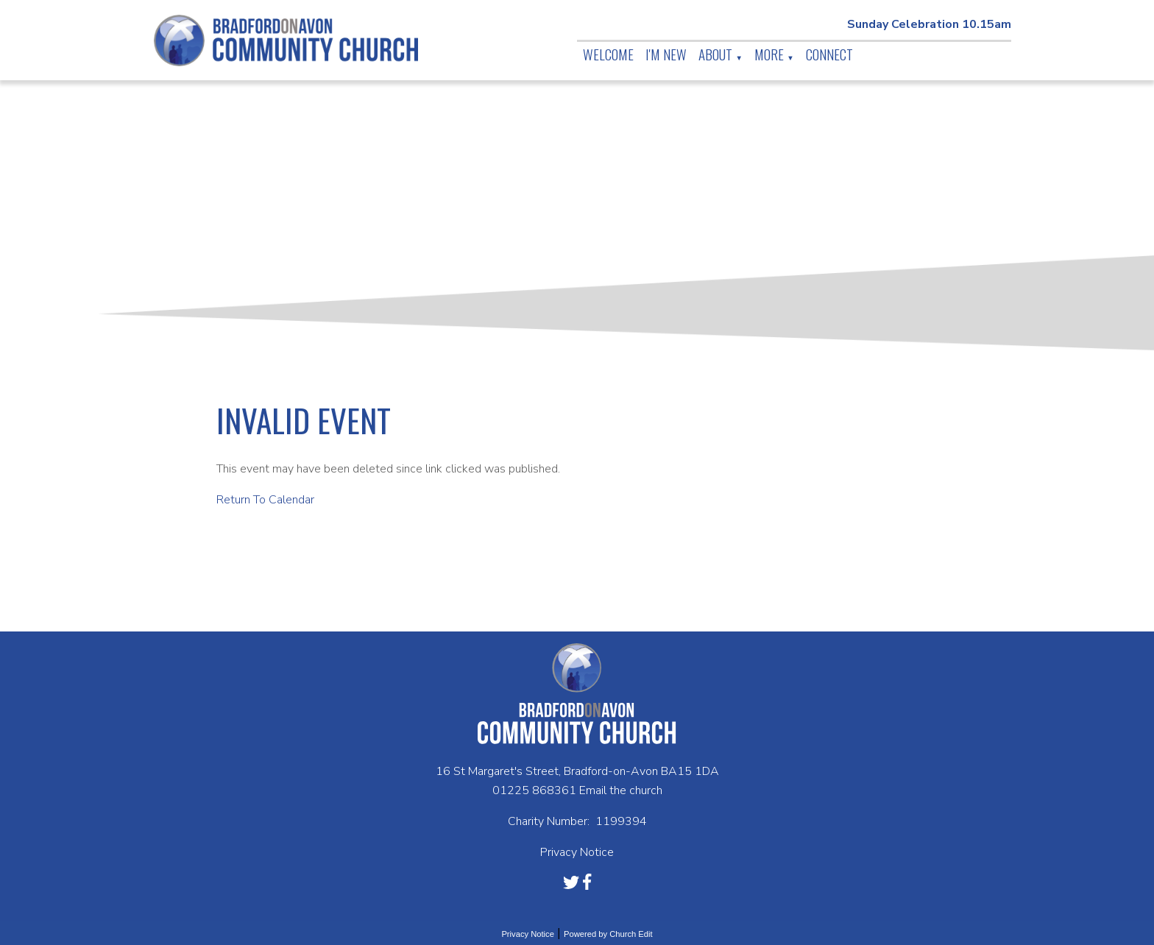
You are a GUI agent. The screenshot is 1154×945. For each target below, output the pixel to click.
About (715, 53)
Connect (829, 53)
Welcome (608, 53)
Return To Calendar (265, 500)
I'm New (666, 53)
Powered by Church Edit (608, 934)
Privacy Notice (527, 934)
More (769, 53)
